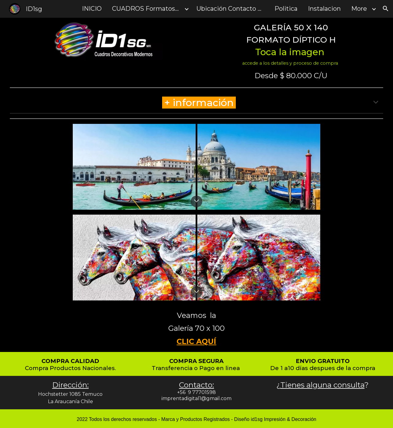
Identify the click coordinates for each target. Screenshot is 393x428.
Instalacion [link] (324, 8)
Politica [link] (286, 8)
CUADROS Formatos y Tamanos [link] (147, 8)
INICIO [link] (92, 8)
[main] (291, 44)
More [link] (359, 8)
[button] (385, 8)
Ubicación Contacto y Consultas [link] (231, 8)
